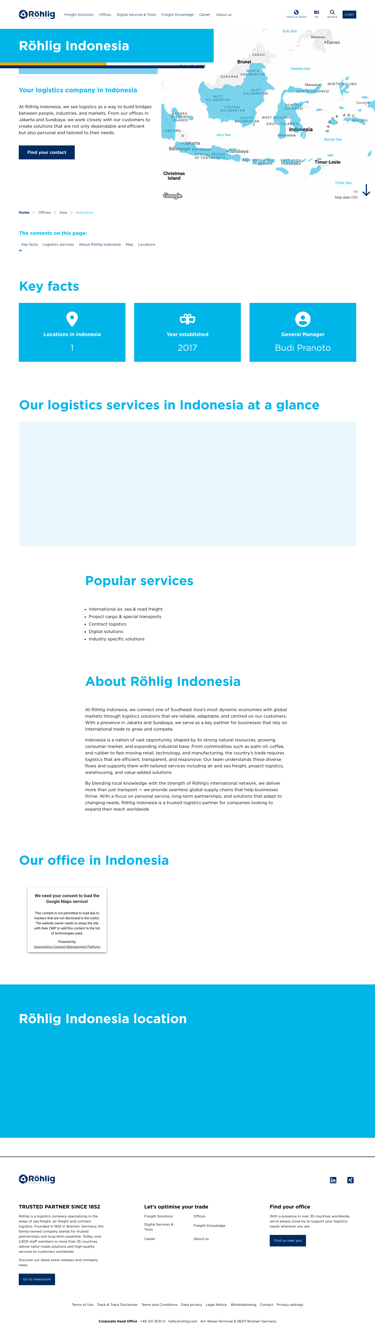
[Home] (37, 14)
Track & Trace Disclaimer (117, 1305)
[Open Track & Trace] (296, 14)
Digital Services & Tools (136, 15)
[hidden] (366, 190)
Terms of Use (82, 1305)
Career (204, 15)
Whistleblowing (243, 1305)
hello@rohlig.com (183, 1321)
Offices (105, 15)
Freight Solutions (79, 15)
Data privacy (191, 1305)
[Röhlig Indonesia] (268, 114)
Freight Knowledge (178, 15)
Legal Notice (216, 1305)
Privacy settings (290, 1305)
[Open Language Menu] (316, 14)
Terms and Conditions (159, 1305)
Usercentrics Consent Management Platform (67, 947)
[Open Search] (332, 14)
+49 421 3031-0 (153, 1321)
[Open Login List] (349, 14)
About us (223, 15)
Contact (266, 1305)
